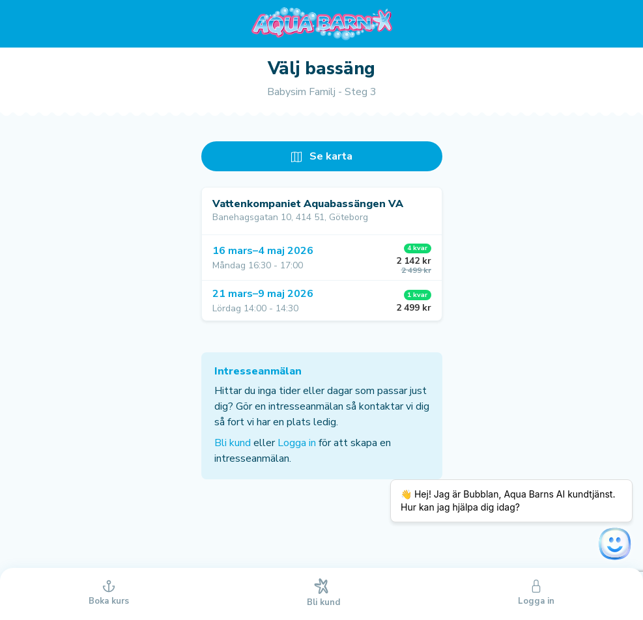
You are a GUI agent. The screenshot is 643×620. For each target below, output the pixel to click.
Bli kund (232, 443)
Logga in (297, 443)
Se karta (321, 156)
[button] (322, 257)
